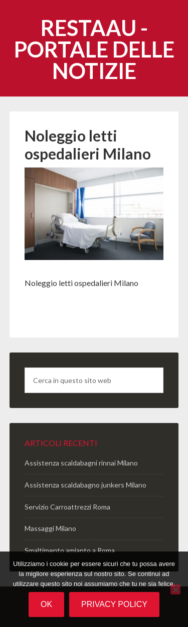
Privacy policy (114, 604)
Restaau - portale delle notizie (94, 49)
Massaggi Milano (50, 528)
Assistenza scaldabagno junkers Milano (85, 484)
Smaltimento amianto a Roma (70, 550)
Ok (46, 604)
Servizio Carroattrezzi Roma (67, 506)
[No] (175, 589)
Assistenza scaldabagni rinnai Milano (81, 462)
